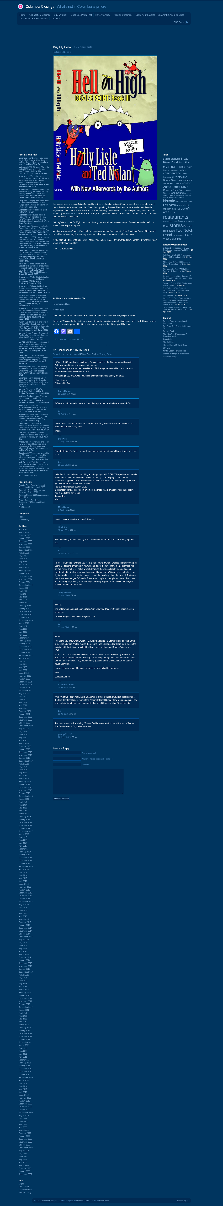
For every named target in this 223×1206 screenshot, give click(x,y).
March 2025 (24, 567)
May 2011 (23, 1054)
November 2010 (25, 1072)
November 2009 (25, 1107)
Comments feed (25, 1190)
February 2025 (25, 570)
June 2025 (23, 559)
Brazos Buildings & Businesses (176, 354)
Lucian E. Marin (82, 1201)
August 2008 (24, 1151)
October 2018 (24, 793)
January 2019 (24, 784)
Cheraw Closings (170, 357)
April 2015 (23, 916)
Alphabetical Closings (39, 15)
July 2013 (23, 978)
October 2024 (24, 582)
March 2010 (24, 1095)
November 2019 (25, 755)
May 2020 (23, 737)
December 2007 (25, 1174)
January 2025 (24, 573)
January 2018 (24, 819)
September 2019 (26, 761)
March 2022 (24, 673)
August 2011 (24, 1045)
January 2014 (24, 960)
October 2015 (24, 899)
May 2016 (23, 878)
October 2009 (24, 1110)
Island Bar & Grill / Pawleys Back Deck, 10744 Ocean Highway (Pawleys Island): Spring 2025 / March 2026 (177, 301)
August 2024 (24, 588)
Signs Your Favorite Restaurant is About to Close (160, 15)
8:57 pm (72, 595)
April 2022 (23, 670)
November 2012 (25, 1001)
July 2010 (23, 1083)
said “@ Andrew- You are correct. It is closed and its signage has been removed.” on (33, 436)
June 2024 (23, 594)
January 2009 (24, 1136)
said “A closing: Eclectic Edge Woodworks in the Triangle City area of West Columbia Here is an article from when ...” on (33, 382)
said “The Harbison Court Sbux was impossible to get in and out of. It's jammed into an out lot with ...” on (33, 408)
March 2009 (24, 1130)
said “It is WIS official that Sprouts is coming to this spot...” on (34, 289)
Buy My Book (60, 15)
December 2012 (25, 998)
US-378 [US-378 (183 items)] (188, 235)
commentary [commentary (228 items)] (171, 173)
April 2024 (23, 600)
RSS (81, 354)
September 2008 (26, 1148)
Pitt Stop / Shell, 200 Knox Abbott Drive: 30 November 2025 (177, 256)
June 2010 (23, 1086)
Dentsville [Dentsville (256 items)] (180, 177)
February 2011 (25, 1063)
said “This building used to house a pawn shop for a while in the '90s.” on (33, 371)
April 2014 (23, 951)
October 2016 (24, 863)
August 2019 (24, 764)
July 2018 (23, 802)
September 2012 (26, 1007)
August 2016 (24, 869)
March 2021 (24, 708)
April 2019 (23, 776)
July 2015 (23, 907)
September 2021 (26, 691)
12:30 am (73, 465)
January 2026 (24, 538)
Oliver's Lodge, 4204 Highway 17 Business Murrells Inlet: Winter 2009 (178, 277)
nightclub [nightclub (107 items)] (176, 209)
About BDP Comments (28, 475)
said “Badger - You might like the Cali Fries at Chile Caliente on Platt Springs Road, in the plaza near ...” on (33, 161)
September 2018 (26, 796)
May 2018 (23, 808)
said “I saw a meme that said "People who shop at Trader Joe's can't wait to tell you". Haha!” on (33, 255)
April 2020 (23, 740)
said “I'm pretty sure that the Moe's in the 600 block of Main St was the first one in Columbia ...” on (33, 314)
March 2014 (24, 954)
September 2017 (26, 831)
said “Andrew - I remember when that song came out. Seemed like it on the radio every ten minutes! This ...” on (34, 427)
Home (22, 15)
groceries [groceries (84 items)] (188, 193)
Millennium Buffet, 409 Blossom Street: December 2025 (176, 263)
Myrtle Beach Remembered (174, 351)
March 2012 (24, 1025)
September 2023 (26, 620)
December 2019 (25, 752)
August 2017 (24, 834)
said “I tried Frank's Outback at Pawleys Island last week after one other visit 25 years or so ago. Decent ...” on (33, 336)
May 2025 (23, 562)
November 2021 (25, 685)
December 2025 (25, 541)
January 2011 (24, 1066)
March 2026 (24, 532)
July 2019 (23, 767)
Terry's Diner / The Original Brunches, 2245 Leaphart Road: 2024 (32, 502)
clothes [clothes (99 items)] (182, 170)
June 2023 (23, 629)
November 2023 (25, 614)
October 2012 (24, 1004)
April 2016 (23, 881)
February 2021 (25, 711)
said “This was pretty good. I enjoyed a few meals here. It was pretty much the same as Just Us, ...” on (34, 347)
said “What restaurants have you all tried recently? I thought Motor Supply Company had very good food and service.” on (34, 359)
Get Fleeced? (24, 507)
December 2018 (25, 787)
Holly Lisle (70, 213)
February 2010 (25, 1098)
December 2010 (25, 1069)
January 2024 (24, 608)
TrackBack (91, 354)
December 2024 (25, 576)
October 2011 (24, 1039)
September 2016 (26, 866)
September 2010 (26, 1077)
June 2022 (23, 664)
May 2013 (23, 984)
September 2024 (26, 585)
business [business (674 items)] (178, 166)
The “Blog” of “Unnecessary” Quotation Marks (175, 335)
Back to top (181, 1201)
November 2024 (25, 579)
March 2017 (24, 849)
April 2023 (23, 635)
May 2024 (23, 597)
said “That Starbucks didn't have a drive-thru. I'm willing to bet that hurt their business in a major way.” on (33, 417)
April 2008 (23, 1162)
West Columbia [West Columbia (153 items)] (172, 238)
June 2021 (23, 699)
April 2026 (23, 529)
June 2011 (23, 1051)
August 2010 (24, 1080)
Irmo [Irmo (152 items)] (182, 201)
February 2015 (25, 922)
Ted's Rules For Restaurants (33, 18)
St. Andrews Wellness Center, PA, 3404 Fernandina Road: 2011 (177, 308)
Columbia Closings (39, 6)
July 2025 (23, 556)
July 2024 (23, 591)
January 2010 (24, 1101)
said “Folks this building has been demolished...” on (34, 280)
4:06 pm (72, 394)
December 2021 (25, 682)
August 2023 (24, 623)
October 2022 (24, 652)
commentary (24, 520)
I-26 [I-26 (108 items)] (177, 201)
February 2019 (25, 781)
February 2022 (25, 676)
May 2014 (23, 948)
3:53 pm (71, 687)
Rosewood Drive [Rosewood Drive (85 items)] (170, 221)
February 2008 (25, 1168)
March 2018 (24, 814)
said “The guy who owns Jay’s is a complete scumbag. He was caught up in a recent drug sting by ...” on (34, 204)
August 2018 (24, 799)
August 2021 (24, 693)
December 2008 (25, 1139)
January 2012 (24, 1030)
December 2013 (25, 963)
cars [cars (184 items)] (189, 167)
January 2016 (24, 890)
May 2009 (23, 1124)
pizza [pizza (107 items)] (172, 212)
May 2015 (23, 913)
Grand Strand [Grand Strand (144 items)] (176, 193)
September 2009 (26, 1113)
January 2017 (24, 855)
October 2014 (24, 934)
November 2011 (25, 1036)
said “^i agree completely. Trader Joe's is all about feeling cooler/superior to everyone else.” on (34, 230)
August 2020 (24, 729)
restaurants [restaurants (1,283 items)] (175, 217)
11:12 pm (74, 553)
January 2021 (24, 714)
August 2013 (24, 975)
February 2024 (25, 606)
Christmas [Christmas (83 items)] (174, 170)
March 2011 (24, 1060)
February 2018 (25, 817)
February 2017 (25, 852)
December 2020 (25, 717)
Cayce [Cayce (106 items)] (166, 170)
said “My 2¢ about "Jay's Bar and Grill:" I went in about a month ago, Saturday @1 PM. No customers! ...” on (34, 170)
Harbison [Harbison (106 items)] (178, 195)
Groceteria (167, 339)
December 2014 (25, 928)
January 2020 (24, 749)
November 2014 (25, 931)
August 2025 (24, 553)
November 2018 (25, 790)
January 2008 (24, 1171)
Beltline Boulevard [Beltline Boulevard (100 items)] (171, 159)
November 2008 (25, 1142)
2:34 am (71, 510)
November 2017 (25, 825)
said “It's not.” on (34, 391)
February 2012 (25, 1028)
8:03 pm (73, 530)
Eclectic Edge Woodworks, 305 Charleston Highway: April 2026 (32, 486)
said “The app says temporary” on (34, 399)
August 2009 (24, 1115)
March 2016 (24, 884)
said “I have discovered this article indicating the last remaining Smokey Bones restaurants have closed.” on (34, 193)
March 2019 (24, 778)
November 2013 (25, 966)
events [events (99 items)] (166, 183)
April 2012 (23, 1022)
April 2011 (23, 1057)
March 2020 (24, 743)
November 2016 (25, 861)
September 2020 (26, 726)
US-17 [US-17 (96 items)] (180, 235)
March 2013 (24, 989)
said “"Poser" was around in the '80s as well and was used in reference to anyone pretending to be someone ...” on (34, 456)
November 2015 (25, 896)
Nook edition (59, 310)
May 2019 (23, 773)
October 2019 (24, 758)
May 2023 (23, 632)
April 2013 (23, 987)
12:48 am (72, 714)
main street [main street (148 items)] (182, 205)
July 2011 (23, 1048)
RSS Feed (179, 22)
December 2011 (25, 1033)
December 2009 (25, 1104)
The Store (56, 18)
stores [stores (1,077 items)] (176, 225)
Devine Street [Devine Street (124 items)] (170, 180)
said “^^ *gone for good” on (33, 211)
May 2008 (23, 1159)
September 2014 (26, 937)
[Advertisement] (111, 34)
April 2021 (23, 705)
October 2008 (24, 1145)
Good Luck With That (81, 15)
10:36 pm (73, 442)
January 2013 (24, 995)
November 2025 (25, 544)
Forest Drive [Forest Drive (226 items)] (180, 187)
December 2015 (25, 893)
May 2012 (23, 1019)
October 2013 (24, 969)
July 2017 (23, 837)
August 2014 (24, 940)
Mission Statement (123, 15)
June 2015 (23, 910)
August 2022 (24, 658)
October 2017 (24, 828)
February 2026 (25, 535)
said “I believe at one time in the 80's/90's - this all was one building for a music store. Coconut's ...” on (34, 326)
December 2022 (25, 647)
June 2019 (23, 770)
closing (21, 517)
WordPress (104, 1201)
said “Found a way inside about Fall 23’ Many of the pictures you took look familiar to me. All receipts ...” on (33, 300)
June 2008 (23, 1156)
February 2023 (25, 641)
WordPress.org (25, 1193)
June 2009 (23, 1121)
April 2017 (23, 846)
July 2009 (23, 1118)
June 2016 (23, 875)
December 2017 (25, 822)
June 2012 (23, 1016)
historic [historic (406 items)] (169, 201)
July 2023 (23, 626)
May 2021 (23, 702)
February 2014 (25, 957)
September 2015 (26, 902)
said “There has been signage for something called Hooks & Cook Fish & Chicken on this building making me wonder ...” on (34, 181)
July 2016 (23, 872)
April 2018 (23, 811)
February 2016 (25, 887)
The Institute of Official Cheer (175, 345)
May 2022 (23, 667)
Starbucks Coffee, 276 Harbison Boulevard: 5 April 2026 (32, 491)
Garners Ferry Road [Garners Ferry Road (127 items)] (173, 190)
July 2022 (23, 661)
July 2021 (23, 696)
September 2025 (26, 550)
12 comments (83, 47)
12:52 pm (73, 737)
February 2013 (25, 992)
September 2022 (26, 655)
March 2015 (24, 919)
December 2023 (25, 611)
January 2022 (24, 679)
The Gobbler (168, 342)
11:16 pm (73, 627)
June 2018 (23, 805)
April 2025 (23, 565)
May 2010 (23, 1089)
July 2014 (23, 943)
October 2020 (24, 723)
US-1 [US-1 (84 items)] (175, 235)
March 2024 (24, 603)
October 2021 (24, 688)
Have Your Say (102, 15)
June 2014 (23, 945)
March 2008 (24, 1165)
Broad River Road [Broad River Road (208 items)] (175, 160)
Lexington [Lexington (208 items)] (169, 205)
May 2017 (23, 843)
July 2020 (23, 732)
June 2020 (23, 734)
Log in (21, 1184)
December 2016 (25, 858)
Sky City (166, 348)
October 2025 (24, 547)
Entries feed (24, 1187)
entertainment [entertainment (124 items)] (185, 180)
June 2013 (23, 981)
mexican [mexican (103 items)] (167, 209)
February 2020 (25, 746)
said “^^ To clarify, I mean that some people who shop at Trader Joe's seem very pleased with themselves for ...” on (34, 242)
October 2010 (24, 1074)
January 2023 (24, 644)
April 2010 (23, 1092)
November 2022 (25, 650)
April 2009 (23, 1127)
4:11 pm (72, 414)
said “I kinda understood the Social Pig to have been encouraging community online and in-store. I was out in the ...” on (34, 269)
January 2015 (24, 925)
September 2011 (26, 1042)
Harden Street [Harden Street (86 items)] (178, 198)
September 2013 (26, 972)
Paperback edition (61, 304)
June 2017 (23, 840)
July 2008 (23, 1154)
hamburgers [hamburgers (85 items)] (168, 195)
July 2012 (23, 1013)
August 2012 (24, 1010)
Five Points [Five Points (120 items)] (175, 183)
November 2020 (25, 720)
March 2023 (24, 638)
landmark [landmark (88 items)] (189, 201)
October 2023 (24, 617)
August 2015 (24, 904)
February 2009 (25, 1133)
